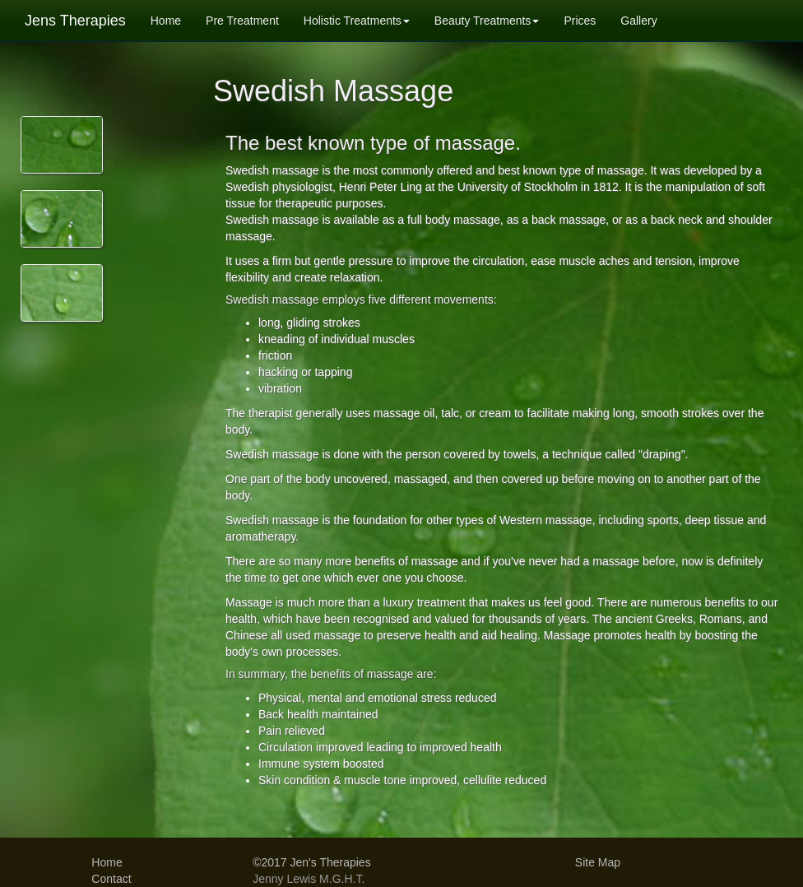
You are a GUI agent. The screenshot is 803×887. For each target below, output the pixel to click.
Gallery (638, 20)
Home (166, 20)
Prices (580, 20)
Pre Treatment (242, 20)
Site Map (597, 862)
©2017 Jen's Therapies (312, 862)
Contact (111, 878)
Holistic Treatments (357, 20)
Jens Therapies (75, 20)
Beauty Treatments (487, 20)
